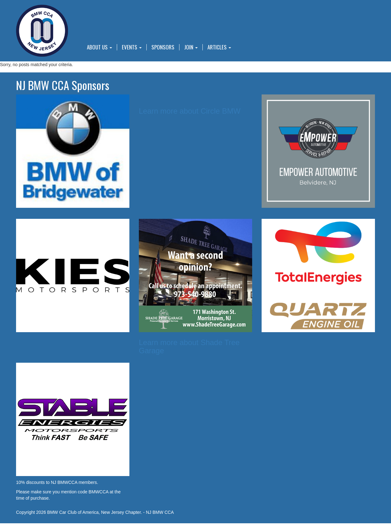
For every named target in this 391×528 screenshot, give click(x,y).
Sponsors (162, 47)
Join (191, 47)
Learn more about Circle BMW (190, 111)
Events (132, 47)
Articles (219, 47)
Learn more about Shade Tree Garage (189, 346)
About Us (99, 47)
